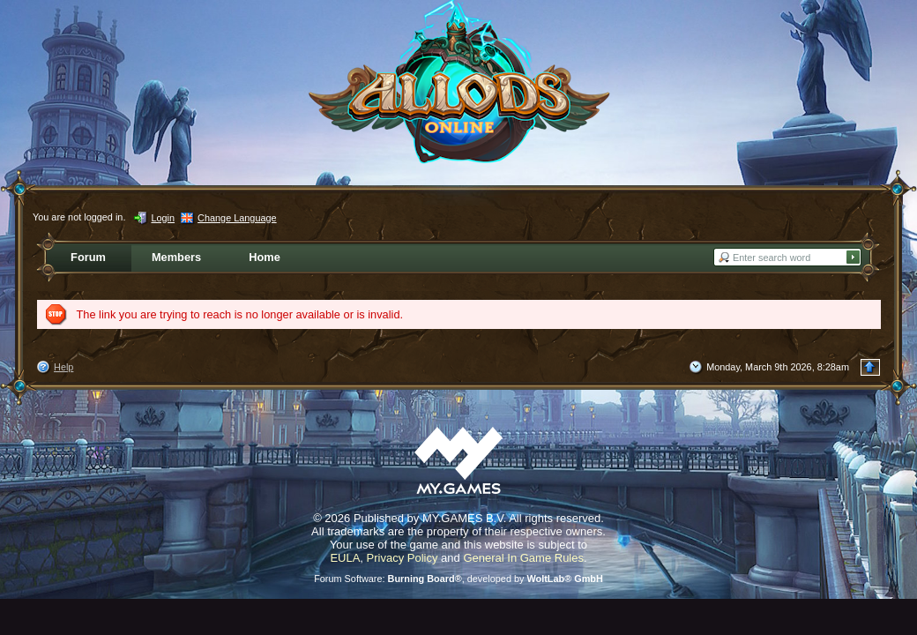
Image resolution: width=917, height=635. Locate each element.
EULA (345, 557)
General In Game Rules (523, 557)
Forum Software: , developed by (458, 578)
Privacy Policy (402, 557)
